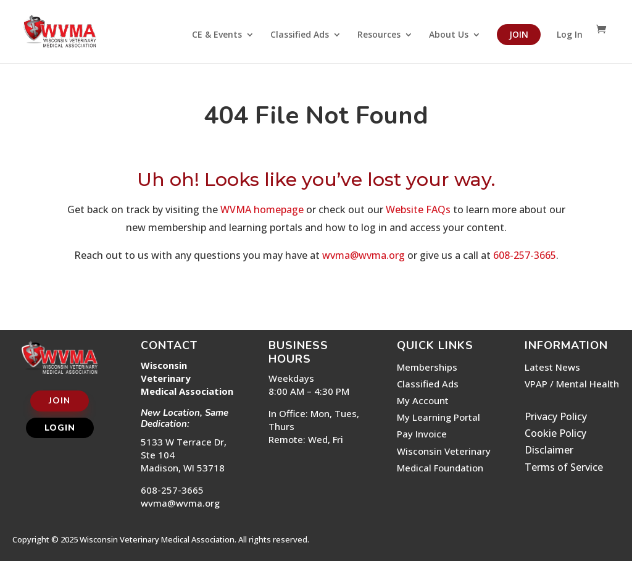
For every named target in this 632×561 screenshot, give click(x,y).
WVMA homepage (262, 209)
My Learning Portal (438, 417)
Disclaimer (549, 450)
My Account (423, 400)
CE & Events (217, 35)
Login (59, 428)
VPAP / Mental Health (572, 384)
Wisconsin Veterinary (444, 451)
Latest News (552, 367)
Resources (379, 35)
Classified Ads (299, 35)
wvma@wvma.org (363, 255)
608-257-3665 (524, 255)
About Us (448, 35)
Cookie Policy (555, 433)
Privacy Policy (556, 416)
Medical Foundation (440, 468)
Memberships (427, 367)
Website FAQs (418, 209)
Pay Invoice (422, 434)
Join (518, 34)
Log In (570, 35)
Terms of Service (564, 467)
